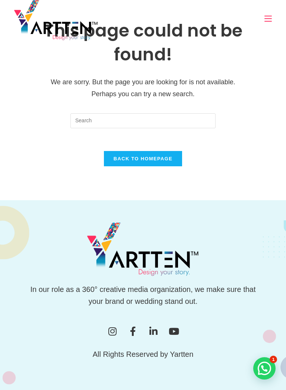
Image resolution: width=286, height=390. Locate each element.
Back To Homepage (143, 158)
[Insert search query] (143, 120)
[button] (264, 368)
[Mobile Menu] (268, 18)
